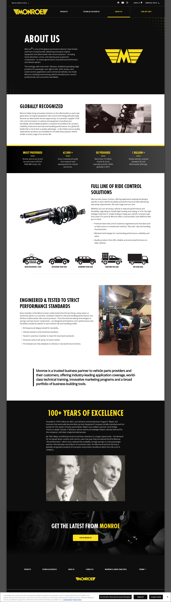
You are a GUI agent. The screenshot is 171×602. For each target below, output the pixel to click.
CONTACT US (137, 3)
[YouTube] (122, 3)
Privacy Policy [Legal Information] (77, 600)
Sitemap (142, 569)
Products (64, 12)
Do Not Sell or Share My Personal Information (115, 597)
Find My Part (146, 12)
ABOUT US (71, 569)
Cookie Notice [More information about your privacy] (67, 600)
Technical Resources (91, 12)
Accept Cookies (156, 597)
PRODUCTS (27, 569)
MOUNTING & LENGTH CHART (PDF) (116, 569)
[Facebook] (118, 3)
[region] (85, 597)
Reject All (140, 597)
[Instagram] (127, 3)
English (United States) (19, 3)
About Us (118, 12)
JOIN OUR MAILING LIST (85, 538)
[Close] (167, 596)
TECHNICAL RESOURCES (49, 569)
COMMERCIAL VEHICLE (151, 3)
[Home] (30, 12)
